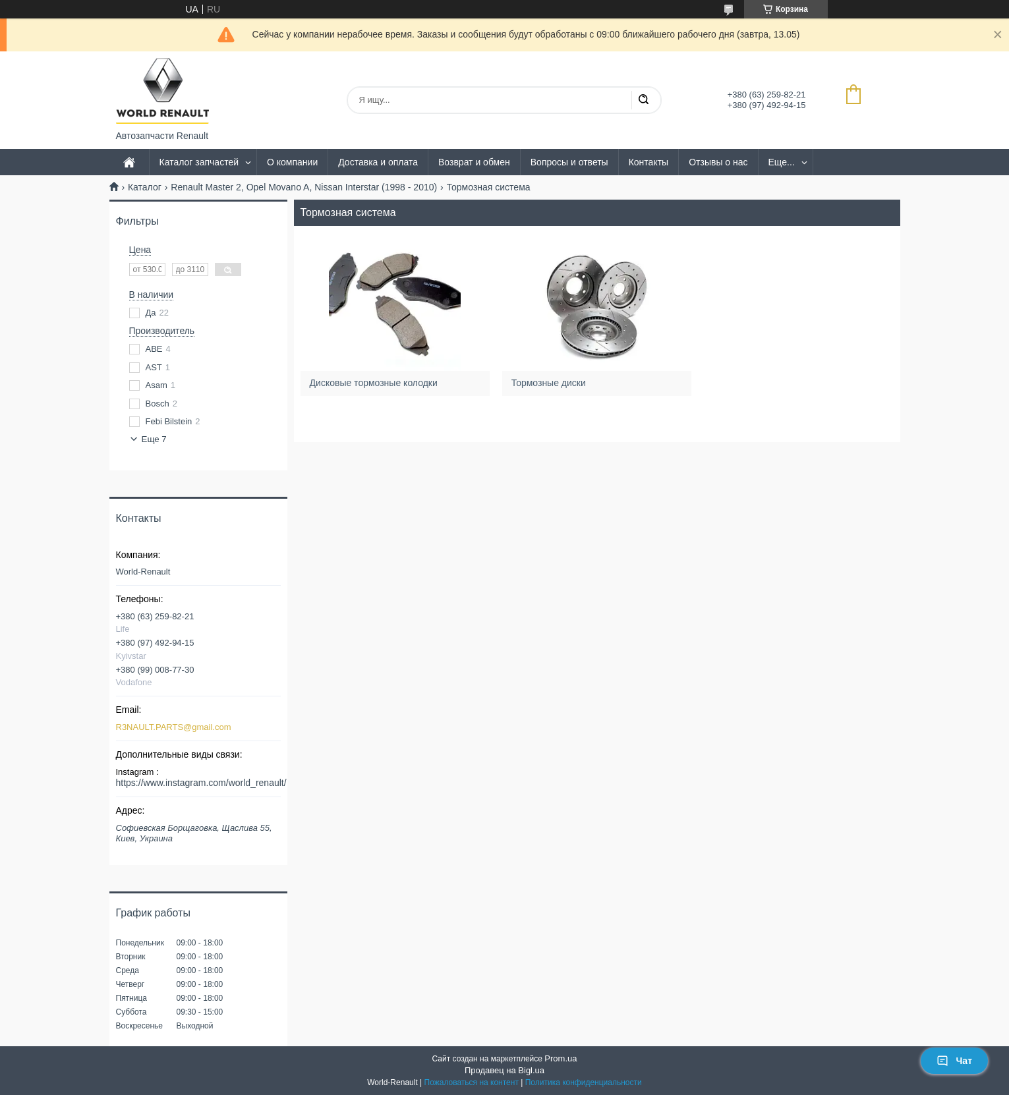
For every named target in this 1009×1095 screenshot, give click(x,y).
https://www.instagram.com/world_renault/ (201, 782)
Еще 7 (154, 439)
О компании (292, 162)
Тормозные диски (550, 383)
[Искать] (643, 100)
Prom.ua (560, 1058)
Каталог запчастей (199, 162)
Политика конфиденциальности (583, 1082)
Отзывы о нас (718, 162)
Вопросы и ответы (569, 162)
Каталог (144, 187)
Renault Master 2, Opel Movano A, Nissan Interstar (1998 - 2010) (304, 187)
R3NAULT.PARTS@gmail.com (173, 727)
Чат (954, 1061)
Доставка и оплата (378, 162)
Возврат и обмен (474, 162)
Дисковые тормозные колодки (375, 383)
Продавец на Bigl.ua (504, 1070)
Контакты (648, 162)
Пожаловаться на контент (471, 1082)
